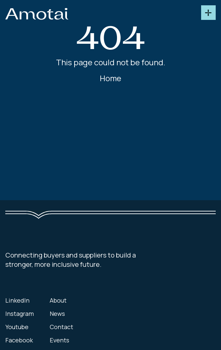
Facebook (19, 340)
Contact (61, 327)
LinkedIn (17, 300)
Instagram (19, 314)
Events (59, 340)
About (58, 300)
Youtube (16, 327)
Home (110, 78)
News (57, 314)
